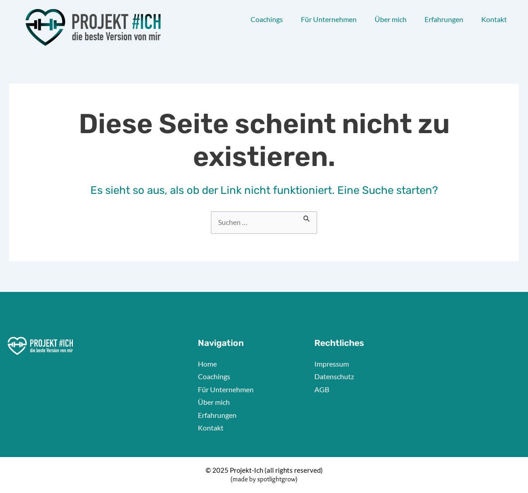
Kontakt (494, 19)
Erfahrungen (444, 19)
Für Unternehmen (329, 19)
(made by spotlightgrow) (264, 479)
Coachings (267, 19)
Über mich (391, 19)
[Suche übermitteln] (307, 216)
